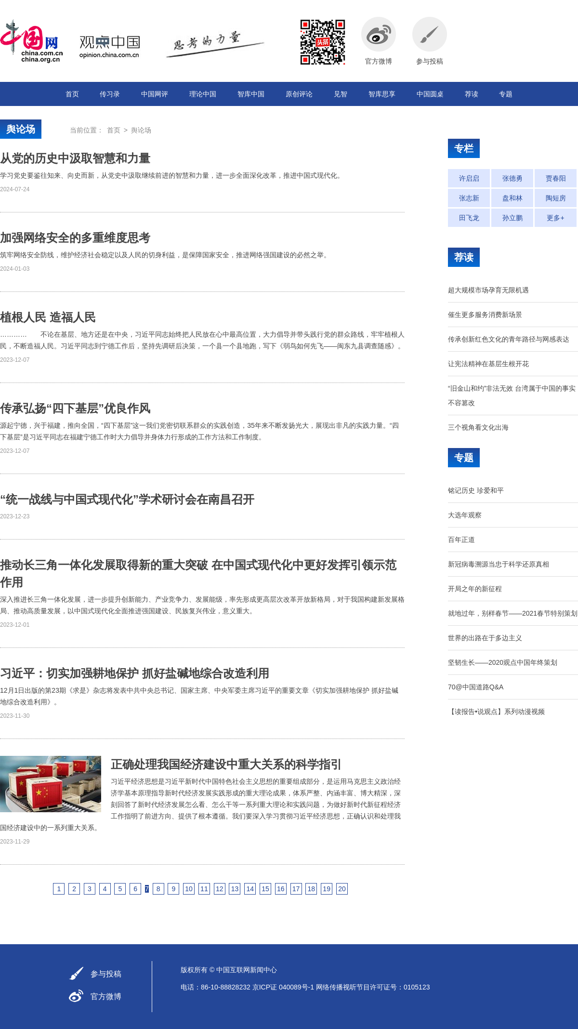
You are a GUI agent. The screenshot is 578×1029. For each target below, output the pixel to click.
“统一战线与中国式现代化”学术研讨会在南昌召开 (127, 499)
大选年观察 (465, 515)
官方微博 (106, 996)
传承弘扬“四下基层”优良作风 (75, 408)
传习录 (110, 94)
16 (281, 889)
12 (219, 889)
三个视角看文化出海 (478, 427)
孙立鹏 (512, 218)
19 (326, 889)
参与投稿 (106, 974)
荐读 (471, 94)
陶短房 (556, 198)
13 (235, 889)
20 (342, 889)
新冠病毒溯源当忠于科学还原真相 (498, 564)
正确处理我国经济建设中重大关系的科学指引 (226, 764)
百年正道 (461, 539)
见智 (340, 94)
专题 (505, 94)
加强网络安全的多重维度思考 (75, 237)
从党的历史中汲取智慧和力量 (75, 158)
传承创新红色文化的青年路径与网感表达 (508, 339)
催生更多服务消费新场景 (485, 314)
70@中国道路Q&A (475, 687)
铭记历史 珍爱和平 (476, 490)
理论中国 (202, 94)
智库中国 (250, 94)
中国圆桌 (430, 94)
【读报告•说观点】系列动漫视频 (496, 711)
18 (311, 889)
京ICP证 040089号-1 (283, 987)
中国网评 (154, 94)
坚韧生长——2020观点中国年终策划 (502, 662)
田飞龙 (469, 218)
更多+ (555, 218)
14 (250, 889)
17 (296, 889)
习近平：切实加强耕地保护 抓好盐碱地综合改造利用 (134, 673)
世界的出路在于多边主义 (485, 638)
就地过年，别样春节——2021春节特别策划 (513, 613)
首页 (72, 94)
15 (265, 889)
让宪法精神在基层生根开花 (488, 364)
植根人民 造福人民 (48, 317)
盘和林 (512, 198)
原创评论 (299, 94)
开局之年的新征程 (475, 589)
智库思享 (381, 94)
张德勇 (512, 178)
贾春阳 (556, 178)
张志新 (469, 198)
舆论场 (20, 129)
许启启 (469, 178)
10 (189, 889)
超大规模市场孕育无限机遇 (488, 290)
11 (204, 889)
